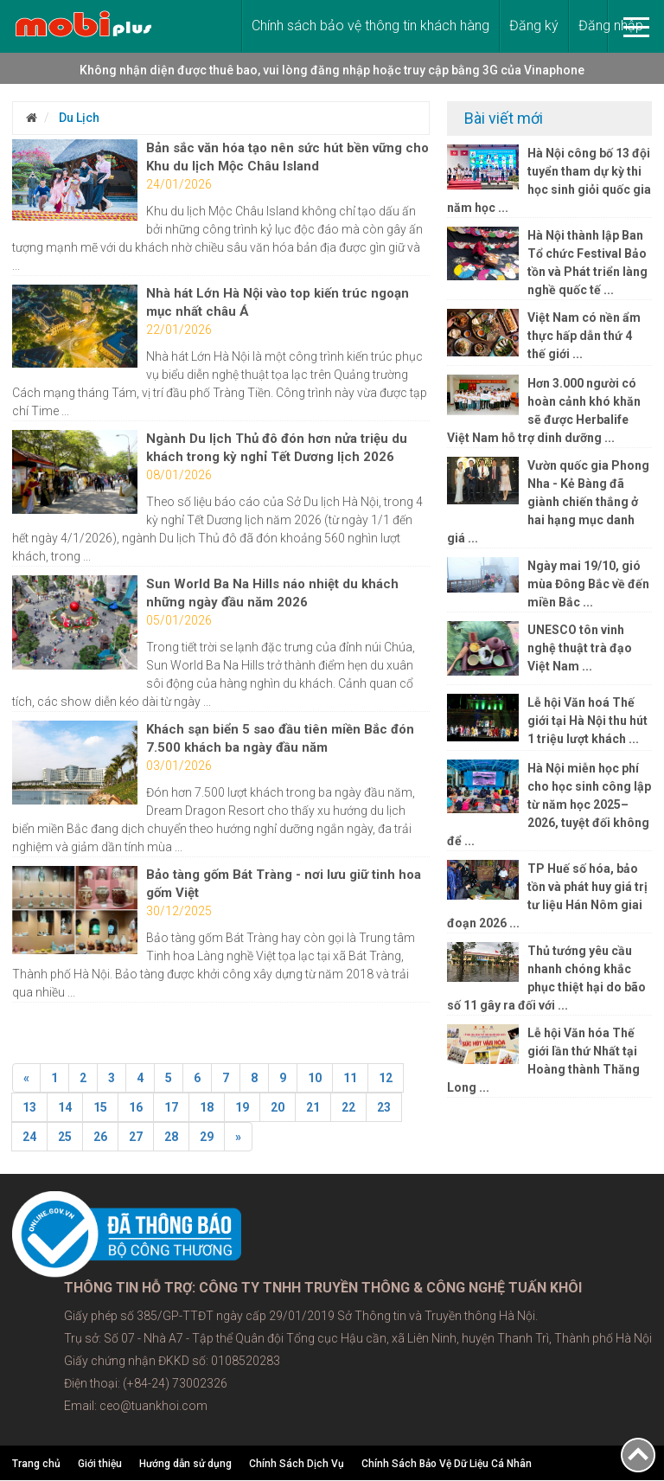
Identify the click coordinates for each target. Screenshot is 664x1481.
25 (65, 1137)
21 (313, 1107)
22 (348, 1107)
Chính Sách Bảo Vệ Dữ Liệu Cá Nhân (446, 1464)
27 (136, 1137)
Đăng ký (534, 25)
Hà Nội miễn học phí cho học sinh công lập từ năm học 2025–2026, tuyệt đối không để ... (548, 804)
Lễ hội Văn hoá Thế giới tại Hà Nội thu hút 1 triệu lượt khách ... (587, 721)
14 (65, 1107)
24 (29, 1137)
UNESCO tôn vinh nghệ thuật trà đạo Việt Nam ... (579, 648)
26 (100, 1137)
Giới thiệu (100, 1464)
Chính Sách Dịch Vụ (296, 1464)
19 (242, 1107)
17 (171, 1107)
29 (207, 1137)
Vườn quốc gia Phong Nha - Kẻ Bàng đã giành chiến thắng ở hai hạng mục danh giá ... (547, 501)
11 (350, 1078)
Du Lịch (77, 118)
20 (277, 1107)
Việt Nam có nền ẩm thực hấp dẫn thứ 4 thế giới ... (584, 336)
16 (136, 1107)
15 (100, 1107)
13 (29, 1107)
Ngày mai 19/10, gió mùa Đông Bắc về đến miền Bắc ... (588, 584)
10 (315, 1078)
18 (207, 1107)
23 (384, 1107)
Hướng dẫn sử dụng (185, 1464)
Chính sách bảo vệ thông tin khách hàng (370, 25)
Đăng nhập (610, 25)
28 (171, 1137)
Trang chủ (36, 1464)
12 (386, 1078)
